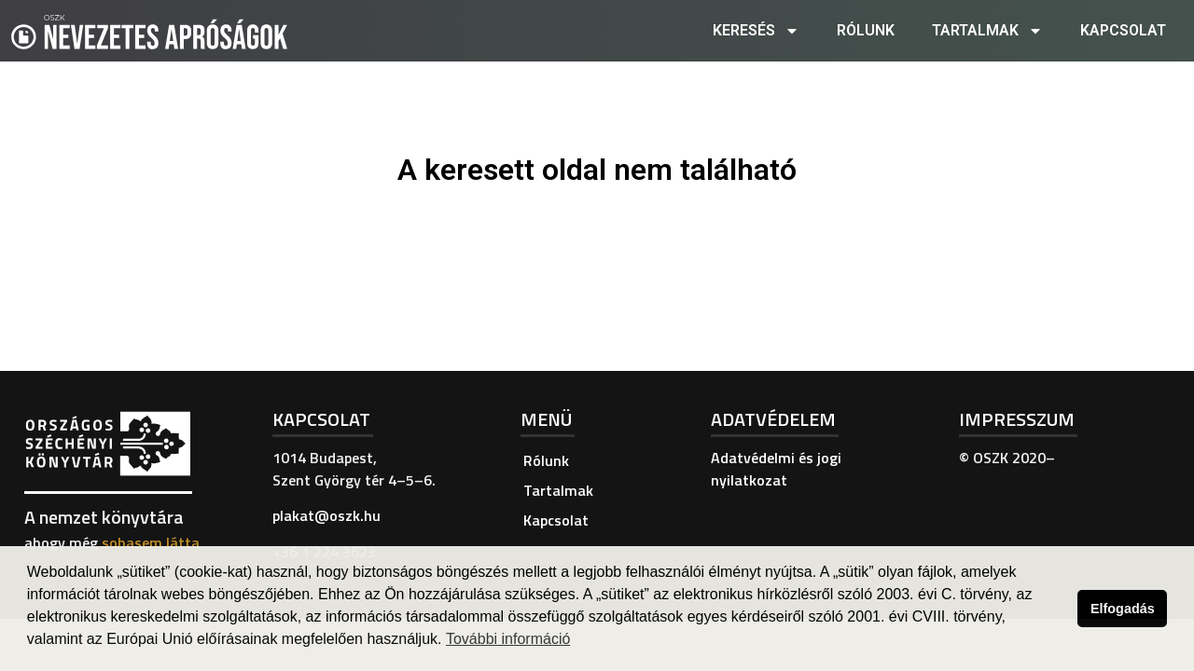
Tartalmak (987, 31)
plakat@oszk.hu (326, 515)
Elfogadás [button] (1122, 608)
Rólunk (866, 30)
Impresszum (1017, 418)
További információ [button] (508, 639)
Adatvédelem (773, 418)
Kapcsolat (1123, 30)
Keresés (756, 31)
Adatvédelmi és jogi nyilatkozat (776, 468)
